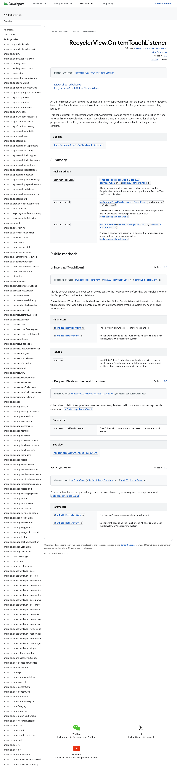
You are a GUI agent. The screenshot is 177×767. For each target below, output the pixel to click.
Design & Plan (61, 3)
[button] (19, 44)
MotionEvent (140, 182)
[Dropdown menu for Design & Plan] (72, 3)
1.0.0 (165, 56)
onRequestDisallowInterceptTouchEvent (123, 202)
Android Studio (163, 3)
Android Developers (59, 31)
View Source (158, 52)
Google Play (107, 3)
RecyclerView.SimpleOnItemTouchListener (77, 88)
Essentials (37, 3)
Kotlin (154, 59)
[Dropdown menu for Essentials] (47, 3)
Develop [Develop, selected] (84, 3)
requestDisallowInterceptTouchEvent (75, 452)
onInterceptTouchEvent (114, 179)
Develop (75, 31)
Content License (128, 545)
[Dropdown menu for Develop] (93, 3)
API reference (13, 15)
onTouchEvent (108, 224)
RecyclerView (107, 182)
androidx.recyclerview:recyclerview (150, 48)
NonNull (135, 179)
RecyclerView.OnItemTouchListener (94, 72)
